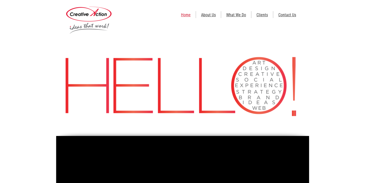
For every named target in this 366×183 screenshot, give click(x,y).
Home (186, 14)
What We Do (236, 14)
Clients (262, 14)
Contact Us (287, 14)
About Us (208, 14)
